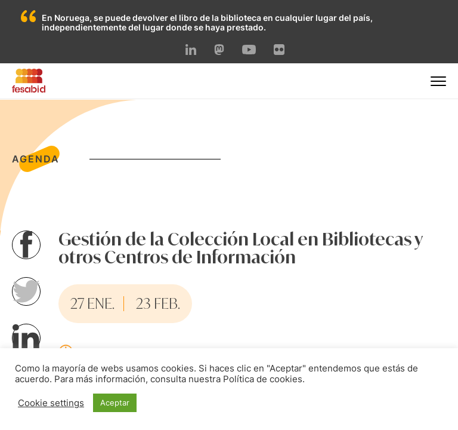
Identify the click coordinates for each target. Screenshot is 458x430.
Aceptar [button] (114, 402)
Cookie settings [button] (51, 403)
